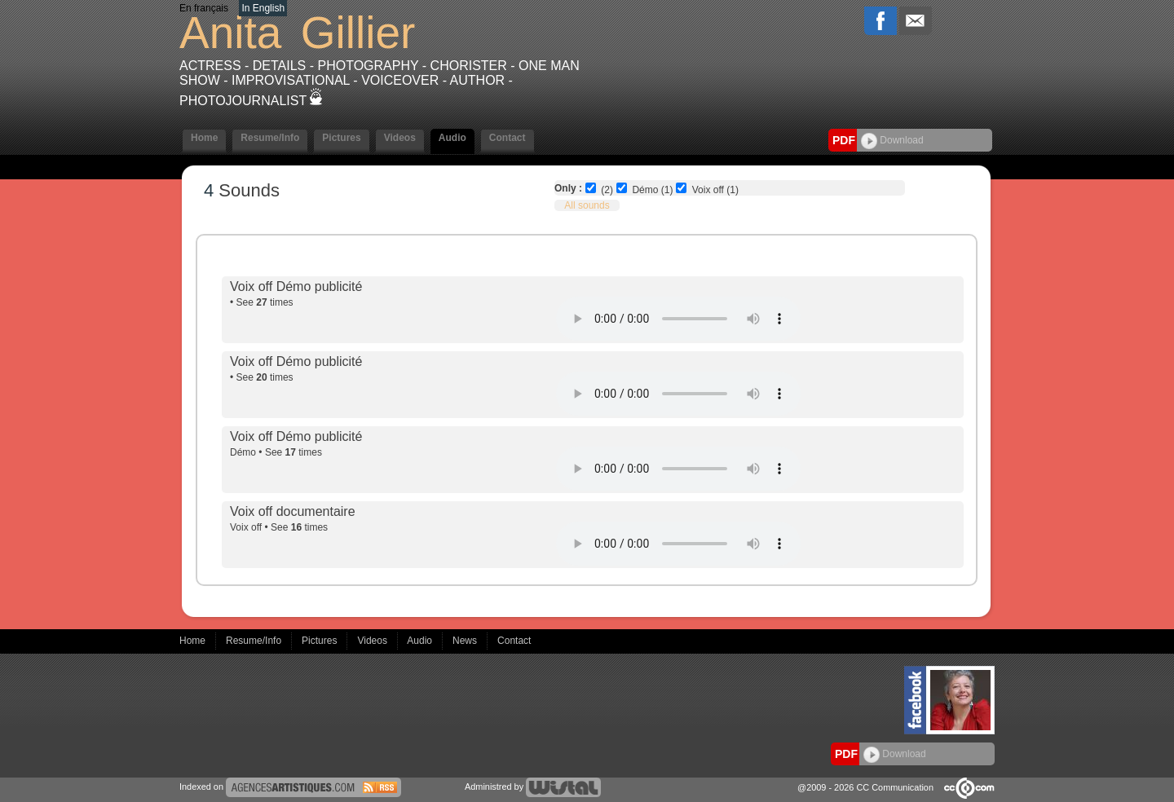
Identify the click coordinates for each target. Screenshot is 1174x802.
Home (204, 137)
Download (892, 140)
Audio (452, 137)
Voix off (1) (715, 190)
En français (203, 8)
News (465, 640)
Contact (507, 137)
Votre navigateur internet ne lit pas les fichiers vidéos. (678, 319)
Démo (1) (652, 190)
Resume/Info (270, 137)
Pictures (341, 137)
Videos (400, 137)
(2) (607, 190)
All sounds (586, 205)
